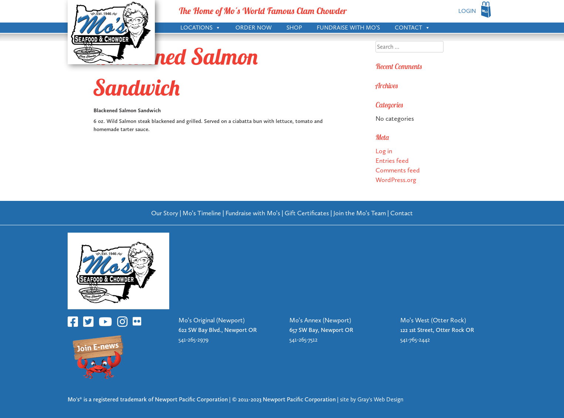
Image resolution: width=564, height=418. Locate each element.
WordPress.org (396, 180)
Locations (200, 27)
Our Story (164, 213)
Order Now (253, 27)
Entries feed (392, 160)
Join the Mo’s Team (359, 213)
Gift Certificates (307, 213)
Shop (294, 27)
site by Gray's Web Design (371, 399)
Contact (412, 27)
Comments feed (398, 170)
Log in (384, 151)
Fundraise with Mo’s (348, 27)
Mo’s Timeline (202, 213)
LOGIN (467, 10)
